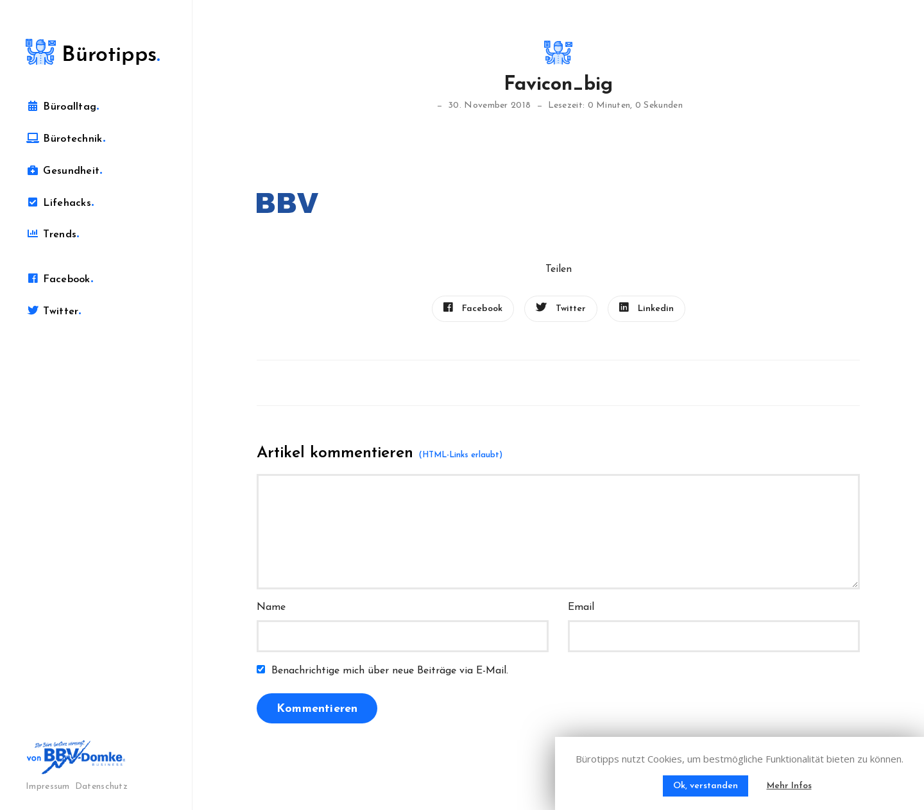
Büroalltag (62, 106)
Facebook (59, 279)
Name (271, 607)
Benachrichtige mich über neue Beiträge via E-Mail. (389, 671)
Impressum (48, 786)
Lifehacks (60, 202)
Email (581, 607)
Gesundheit (64, 170)
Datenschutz (101, 786)
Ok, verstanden (705, 786)
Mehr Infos (789, 786)
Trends (52, 234)
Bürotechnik (65, 138)
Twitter (53, 311)
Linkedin (646, 308)
